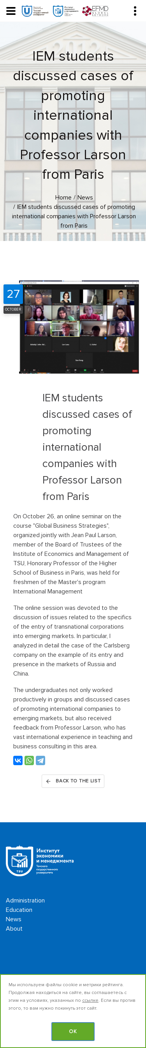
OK (73, 1031)
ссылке (90, 1000)
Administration (25, 900)
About (14, 929)
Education (19, 910)
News (13, 919)
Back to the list (72, 781)
